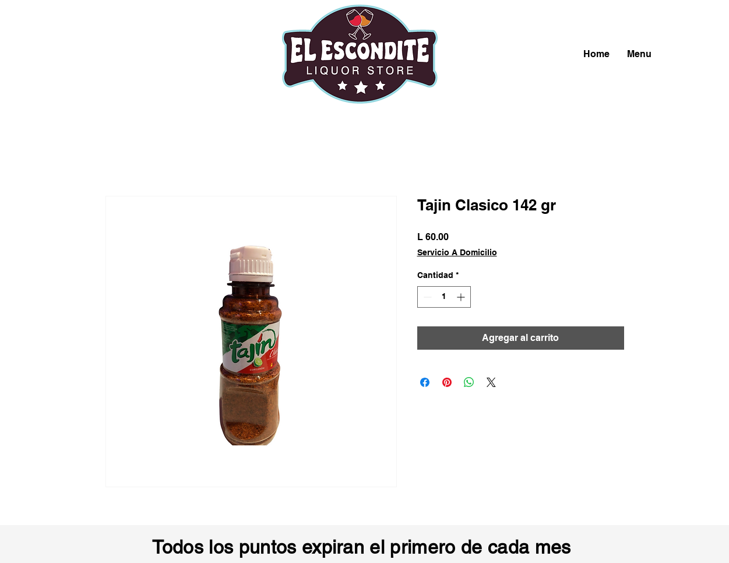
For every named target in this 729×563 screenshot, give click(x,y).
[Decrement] (426, 297)
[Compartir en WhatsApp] (469, 382)
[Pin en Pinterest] (447, 382)
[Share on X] (491, 382)
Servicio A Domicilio (457, 252)
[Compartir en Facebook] (425, 382)
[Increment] (462, 297)
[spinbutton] (444, 297)
